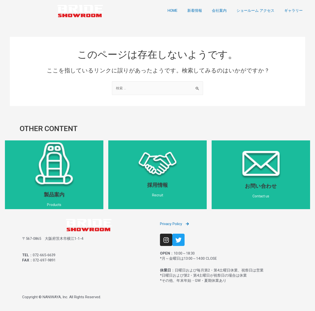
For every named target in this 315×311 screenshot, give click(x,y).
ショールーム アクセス (255, 10)
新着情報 (194, 10)
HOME (172, 10)
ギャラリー (293, 10)
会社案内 (219, 10)
